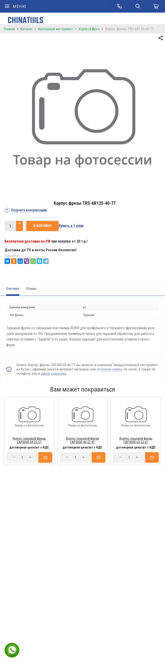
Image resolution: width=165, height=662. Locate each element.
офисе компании (53, 373)
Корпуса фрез (89, 29)
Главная (9, 29)
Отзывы (31, 288)
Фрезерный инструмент (55, 29)
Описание (12, 288)
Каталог (26, 29)
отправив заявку (109, 369)
